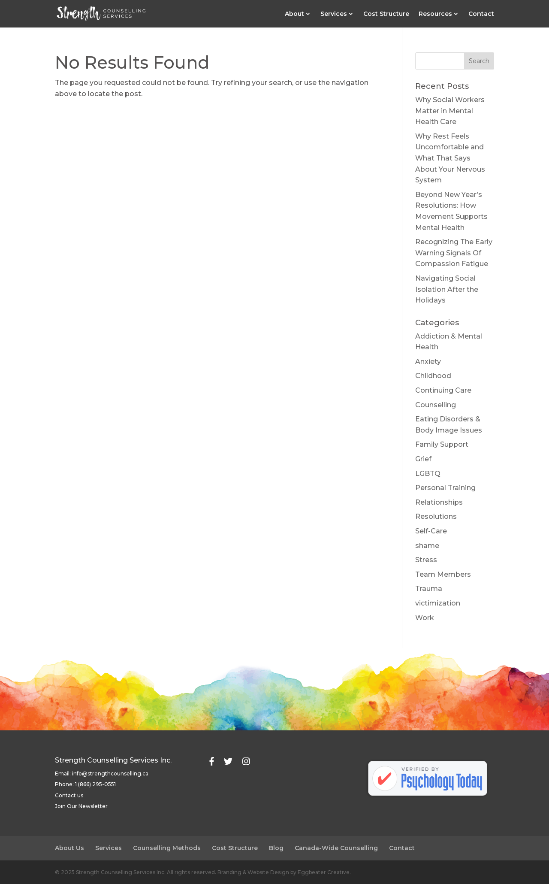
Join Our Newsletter (81, 806)
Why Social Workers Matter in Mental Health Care (450, 111)
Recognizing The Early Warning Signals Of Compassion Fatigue (453, 253)
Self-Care (431, 531)
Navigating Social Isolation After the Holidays (446, 289)
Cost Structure (386, 14)
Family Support (441, 444)
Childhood (433, 376)
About (294, 14)
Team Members (443, 574)
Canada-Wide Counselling (336, 848)
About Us (69, 848)
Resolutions (436, 516)
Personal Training (445, 488)
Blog (276, 848)
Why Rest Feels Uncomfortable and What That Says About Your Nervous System (450, 158)
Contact (481, 14)
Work (424, 618)
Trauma (428, 588)
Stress (426, 560)
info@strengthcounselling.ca (110, 773)
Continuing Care (443, 390)
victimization (437, 603)
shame (427, 546)
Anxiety (428, 361)
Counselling (435, 405)
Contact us (69, 795)
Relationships (439, 502)
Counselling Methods (167, 848)
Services (333, 14)
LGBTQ (427, 473)
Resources (435, 14)
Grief (423, 459)
